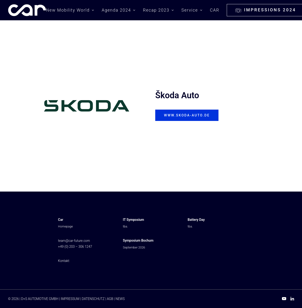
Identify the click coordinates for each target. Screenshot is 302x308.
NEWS (120, 299)
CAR (214, 10)
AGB (110, 299)
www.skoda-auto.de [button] (187, 115)
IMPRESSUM (70, 299)
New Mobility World (70, 10)
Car (60, 220)
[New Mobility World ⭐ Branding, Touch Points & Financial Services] (27, 10)
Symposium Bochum (138, 240)
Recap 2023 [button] (158, 10)
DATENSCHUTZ (93, 299)
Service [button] (192, 10)
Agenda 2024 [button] (119, 10)
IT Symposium (133, 220)
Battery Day (196, 220)
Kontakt (63, 261)
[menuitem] (71, 10)
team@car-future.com (74, 241)
